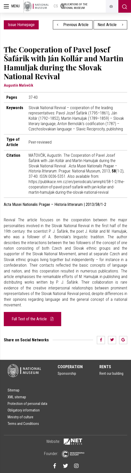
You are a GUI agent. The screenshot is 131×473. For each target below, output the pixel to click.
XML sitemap (17, 397)
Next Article (110, 24)
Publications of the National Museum (74, 6)
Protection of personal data (27, 404)
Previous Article (73, 24)
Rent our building (111, 373)
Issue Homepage (21, 24)
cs (56, 6)
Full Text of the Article (32, 319)
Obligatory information (24, 410)
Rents (105, 366)
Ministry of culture (20, 417)
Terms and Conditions (23, 424)
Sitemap (13, 390)
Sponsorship (67, 373)
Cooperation (70, 366)
